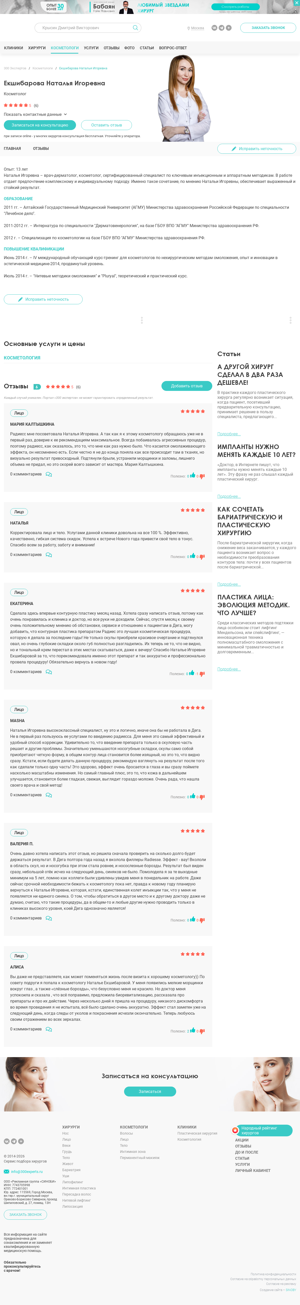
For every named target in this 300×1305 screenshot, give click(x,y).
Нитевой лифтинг (76, 1200)
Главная (12, 148)
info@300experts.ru (27, 1172)
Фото (129, 48)
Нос (65, 1133)
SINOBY (291, 1290)
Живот (67, 1164)
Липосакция (72, 1206)
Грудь (67, 1152)
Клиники (13, 48)
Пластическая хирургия (197, 1133)
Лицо (66, 1139)
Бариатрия (71, 1170)
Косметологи (64, 48)
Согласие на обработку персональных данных (263, 1279)
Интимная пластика (79, 1188)
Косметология (189, 1139)
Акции (242, 1140)
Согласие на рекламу (281, 1284)
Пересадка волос (76, 1194)
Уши (65, 1176)
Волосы (126, 1133)
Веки (66, 1145)
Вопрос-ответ (172, 48)
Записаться (150, 1091)
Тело (66, 1158)
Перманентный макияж (140, 1158)
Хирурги (37, 48)
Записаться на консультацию (40, 125)
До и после (246, 1152)
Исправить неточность (260, 148)
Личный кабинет (253, 1170)
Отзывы (111, 48)
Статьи (147, 48)
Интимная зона (133, 1152)
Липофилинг (72, 1182)
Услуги (91, 48)
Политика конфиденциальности (273, 1274)
